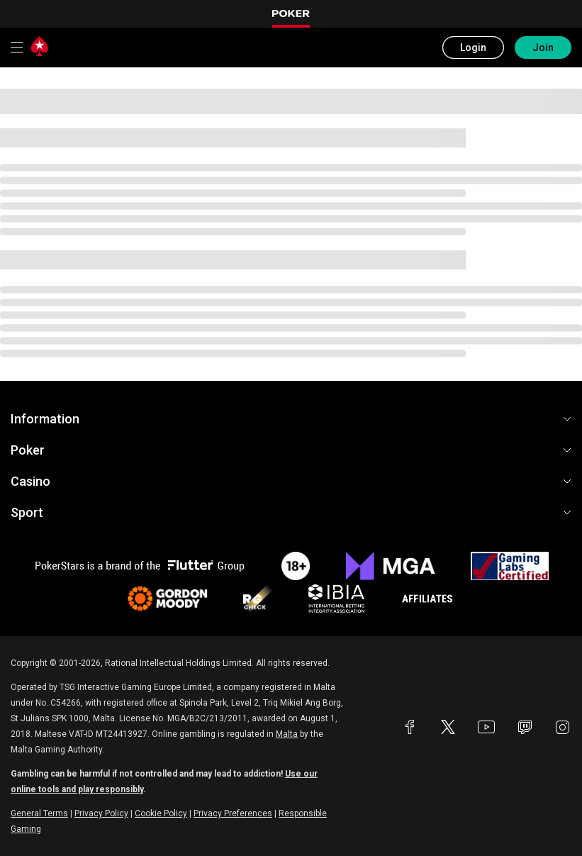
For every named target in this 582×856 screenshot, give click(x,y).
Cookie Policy (161, 813)
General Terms (39, 813)
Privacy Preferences (233, 813)
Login (473, 47)
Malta (287, 734)
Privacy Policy (101, 813)
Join (543, 47)
